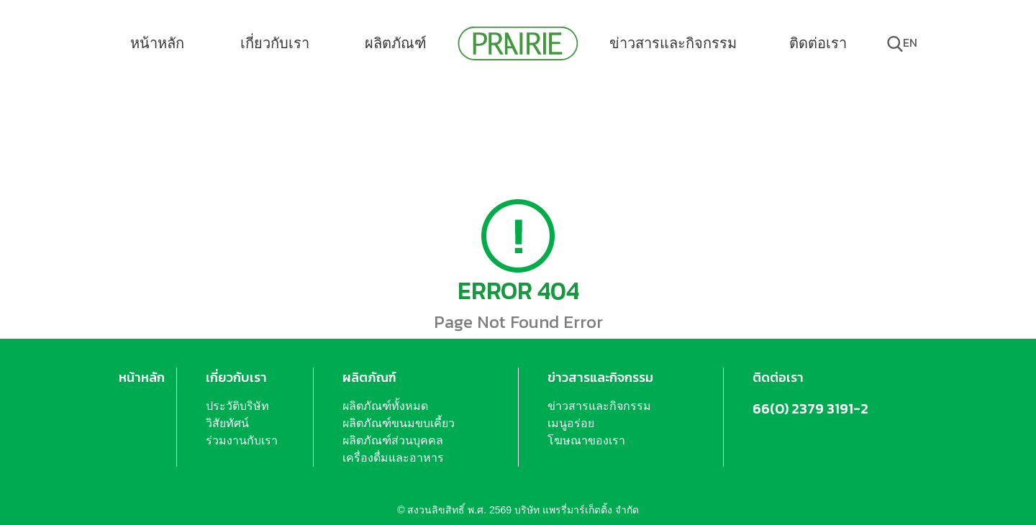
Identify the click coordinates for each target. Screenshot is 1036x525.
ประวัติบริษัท (237, 406)
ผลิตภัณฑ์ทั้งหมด (385, 406)
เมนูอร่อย (570, 423)
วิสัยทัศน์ (227, 423)
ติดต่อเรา (818, 43)
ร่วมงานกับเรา (242, 440)
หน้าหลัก (157, 43)
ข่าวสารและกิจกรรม (673, 43)
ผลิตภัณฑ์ (396, 43)
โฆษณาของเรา (586, 440)
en (910, 42)
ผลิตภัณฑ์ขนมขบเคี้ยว (398, 423)
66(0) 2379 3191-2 (810, 408)
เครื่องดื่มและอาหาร (393, 458)
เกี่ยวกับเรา (274, 43)
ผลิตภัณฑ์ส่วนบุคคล (392, 440)
